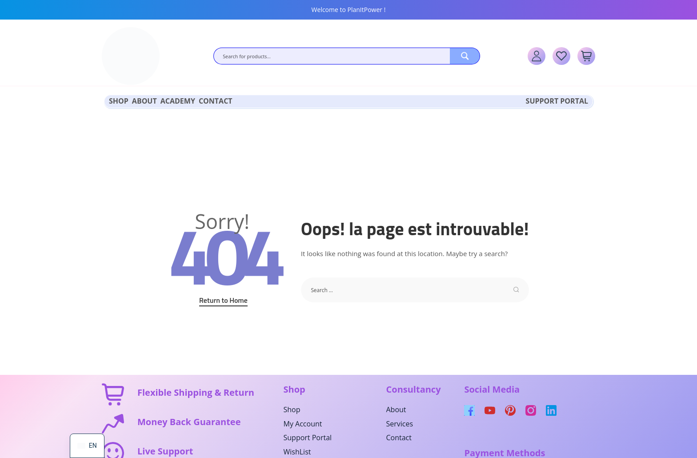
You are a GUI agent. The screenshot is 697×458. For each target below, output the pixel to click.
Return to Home (223, 299)
